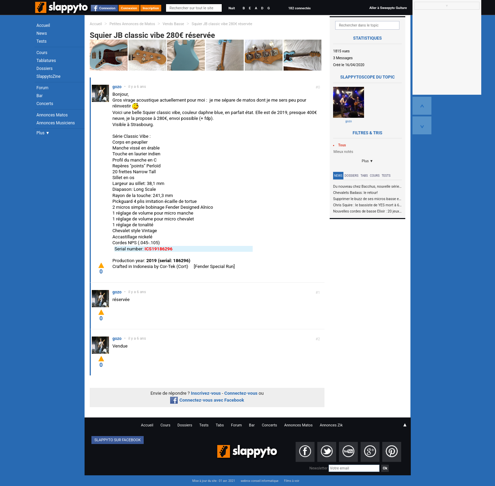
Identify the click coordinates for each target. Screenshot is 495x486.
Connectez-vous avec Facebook (207, 400)
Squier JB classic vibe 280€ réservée (221, 24)
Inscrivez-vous (206, 393)
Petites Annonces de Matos (132, 24)
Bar (39, 95)
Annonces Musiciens (55, 123)
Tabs (364, 175)
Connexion (107, 8)
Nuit (232, 8)
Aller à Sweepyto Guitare (388, 8)
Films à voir (291, 481)
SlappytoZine (48, 76)
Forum (42, 87)
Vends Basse (173, 24)
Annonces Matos (52, 115)
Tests (41, 41)
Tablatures (46, 60)
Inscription (151, 8)
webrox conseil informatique (259, 481)
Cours (41, 52)
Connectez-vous (241, 393)
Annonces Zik (331, 425)
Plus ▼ (43, 133)
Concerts (44, 103)
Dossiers (44, 68)
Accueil (43, 25)
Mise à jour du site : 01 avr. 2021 (213, 481)
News (41, 33)
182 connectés (299, 8)
